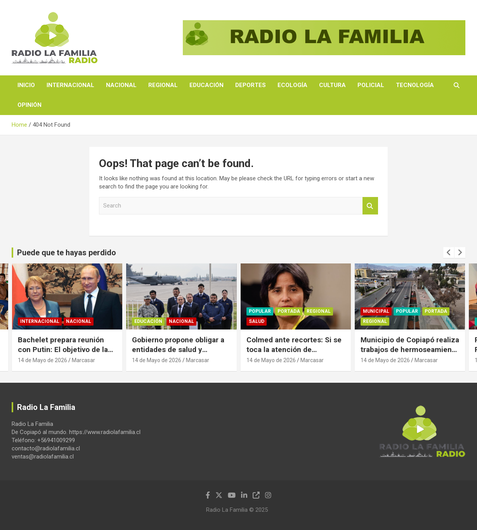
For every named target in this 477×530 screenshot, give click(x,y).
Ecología (292, 85)
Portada (289, 311)
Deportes (250, 85)
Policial (370, 85)
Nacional (121, 85)
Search (370, 205)
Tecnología (415, 85)
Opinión (29, 104)
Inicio (26, 85)
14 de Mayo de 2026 (42, 360)
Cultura (332, 85)
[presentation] (448, 252)
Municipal (376, 311)
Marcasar (83, 360)
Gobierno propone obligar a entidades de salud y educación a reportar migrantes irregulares (178, 354)
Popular (260, 311)
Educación (206, 85)
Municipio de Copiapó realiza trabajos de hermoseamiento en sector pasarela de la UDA (410, 349)
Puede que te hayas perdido (66, 252)
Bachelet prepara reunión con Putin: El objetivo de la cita (63, 349)
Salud (256, 321)
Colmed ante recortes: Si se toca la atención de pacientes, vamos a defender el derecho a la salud (295, 354)
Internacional (70, 85)
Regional (163, 85)
